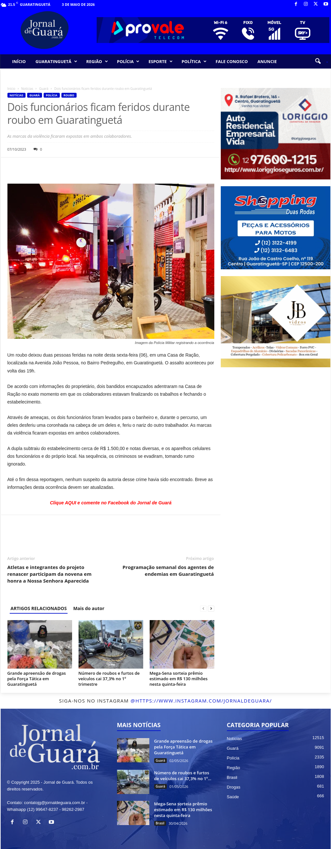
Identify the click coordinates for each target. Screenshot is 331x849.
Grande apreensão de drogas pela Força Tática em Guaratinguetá (36, 678)
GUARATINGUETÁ (56, 61)
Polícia (52, 95)
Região (233, 767)
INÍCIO (19, 61)
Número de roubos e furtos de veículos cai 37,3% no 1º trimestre (109, 678)
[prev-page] (203, 608)
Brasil (160, 823)
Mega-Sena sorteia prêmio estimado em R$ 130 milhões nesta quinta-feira (179, 678)
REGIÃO (97, 61)
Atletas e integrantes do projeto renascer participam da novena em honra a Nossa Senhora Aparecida (49, 574)
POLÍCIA (128, 61)
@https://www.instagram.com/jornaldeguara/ (201, 700)
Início (11, 88)
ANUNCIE (267, 61)
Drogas (233, 787)
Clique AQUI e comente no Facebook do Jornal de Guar (109, 502)
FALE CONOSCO (232, 61)
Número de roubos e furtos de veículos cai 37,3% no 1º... (182, 775)
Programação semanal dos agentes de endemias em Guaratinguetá (168, 570)
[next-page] (211, 608)
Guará (43, 88)
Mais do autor (88, 608)
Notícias (27, 88)
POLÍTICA (194, 61)
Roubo (69, 95)
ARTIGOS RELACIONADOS (39, 608)
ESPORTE (160, 61)
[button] (319, 61)
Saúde (233, 796)
